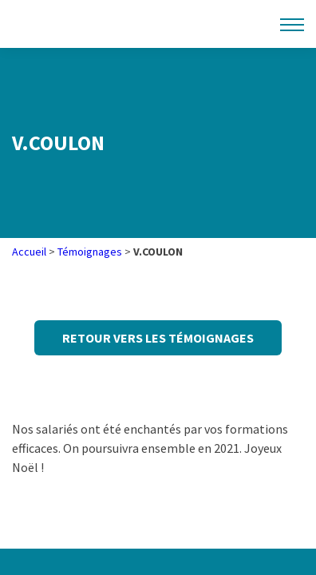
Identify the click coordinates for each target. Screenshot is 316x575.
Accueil (29, 251)
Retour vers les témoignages (158, 338)
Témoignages (89, 251)
